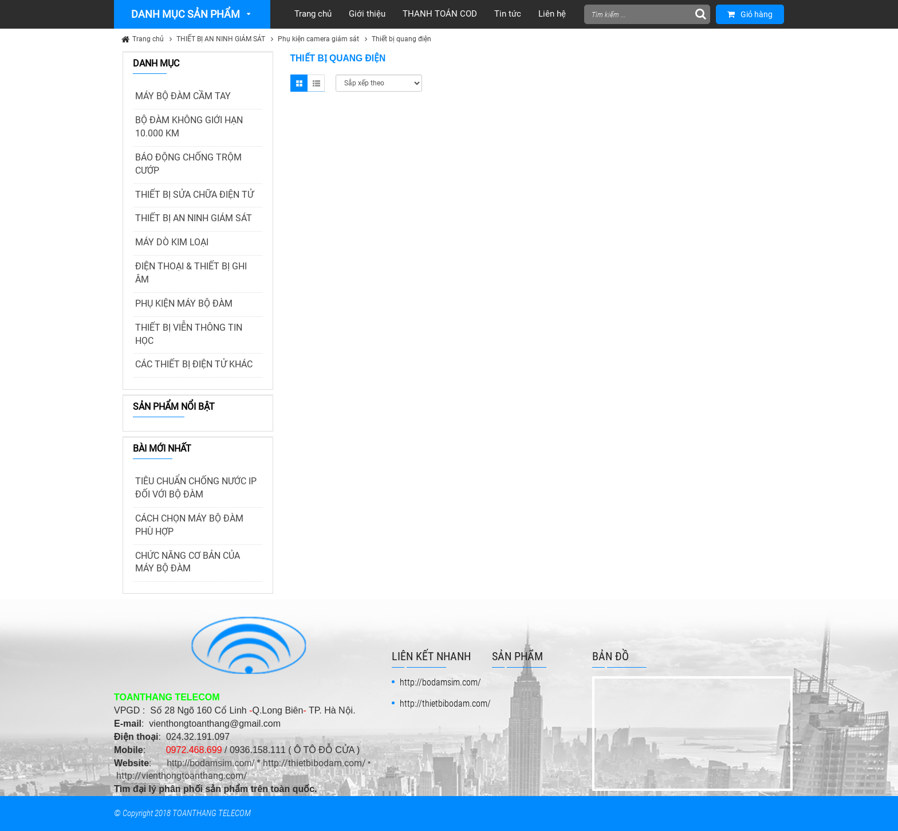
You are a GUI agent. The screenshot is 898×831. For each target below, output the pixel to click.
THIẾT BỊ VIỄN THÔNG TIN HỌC (188, 334)
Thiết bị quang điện (401, 39)
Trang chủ (148, 39)
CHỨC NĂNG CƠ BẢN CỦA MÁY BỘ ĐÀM (187, 562)
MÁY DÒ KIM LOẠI (171, 242)
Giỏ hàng (750, 14)
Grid (299, 83)
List (316, 83)
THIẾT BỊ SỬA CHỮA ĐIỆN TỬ (194, 194)
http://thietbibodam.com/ (314, 763)
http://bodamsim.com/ (210, 763)
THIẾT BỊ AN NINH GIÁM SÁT (220, 39)
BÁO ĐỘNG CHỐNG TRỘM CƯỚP (188, 164)
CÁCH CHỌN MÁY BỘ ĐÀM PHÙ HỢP (189, 525)
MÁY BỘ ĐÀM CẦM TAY (183, 96)
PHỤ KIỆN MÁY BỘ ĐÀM (184, 303)
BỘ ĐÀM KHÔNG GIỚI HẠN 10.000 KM (189, 127)
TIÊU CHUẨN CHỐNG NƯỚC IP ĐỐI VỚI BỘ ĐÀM (196, 488)
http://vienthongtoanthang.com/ (181, 775)
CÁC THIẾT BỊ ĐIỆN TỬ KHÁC (194, 364)
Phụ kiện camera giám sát (318, 39)
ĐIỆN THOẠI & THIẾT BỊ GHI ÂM (191, 273)
